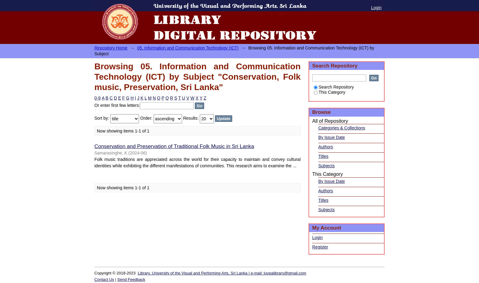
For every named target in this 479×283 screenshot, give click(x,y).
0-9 (97, 98)
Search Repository (334, 87)
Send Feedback (131, 279)
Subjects (326, 165)
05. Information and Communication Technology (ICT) (188, 47)
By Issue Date (331, 137)
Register (320, 247)
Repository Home (110, 47)
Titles (323, 156)
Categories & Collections (341, 127)
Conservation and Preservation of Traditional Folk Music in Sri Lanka (174, 146)
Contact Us (104, 279)
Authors (325, 146)
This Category (329, 92)
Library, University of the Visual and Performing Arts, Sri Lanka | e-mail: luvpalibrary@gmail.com (222, 273)
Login (376, 7)
